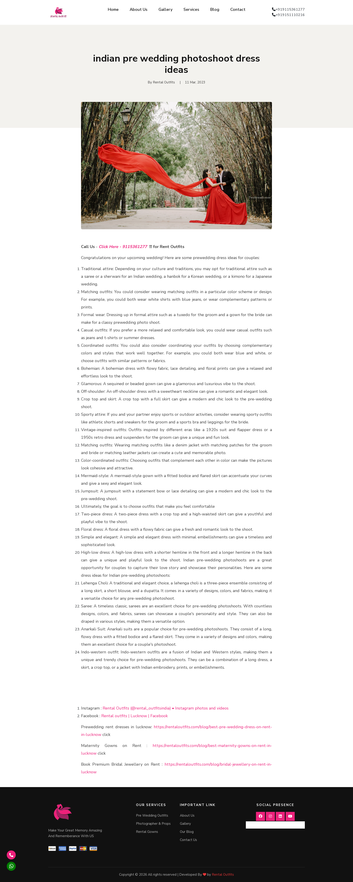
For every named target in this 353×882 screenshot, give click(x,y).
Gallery (165, 9)
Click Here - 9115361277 (123, 246)
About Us (138, 9)
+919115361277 (290, 9)
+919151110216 (290, 14)
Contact (237, 9)
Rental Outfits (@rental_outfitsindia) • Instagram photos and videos (166, 708)
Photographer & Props (153, 823)
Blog (214, 9)
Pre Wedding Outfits (152, 815)
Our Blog (187, 831)
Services (191, 9)
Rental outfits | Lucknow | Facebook (134, 716)
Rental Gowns (147, 831)
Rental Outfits (223, 874)
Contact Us (188, 840)
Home (113, 9)
